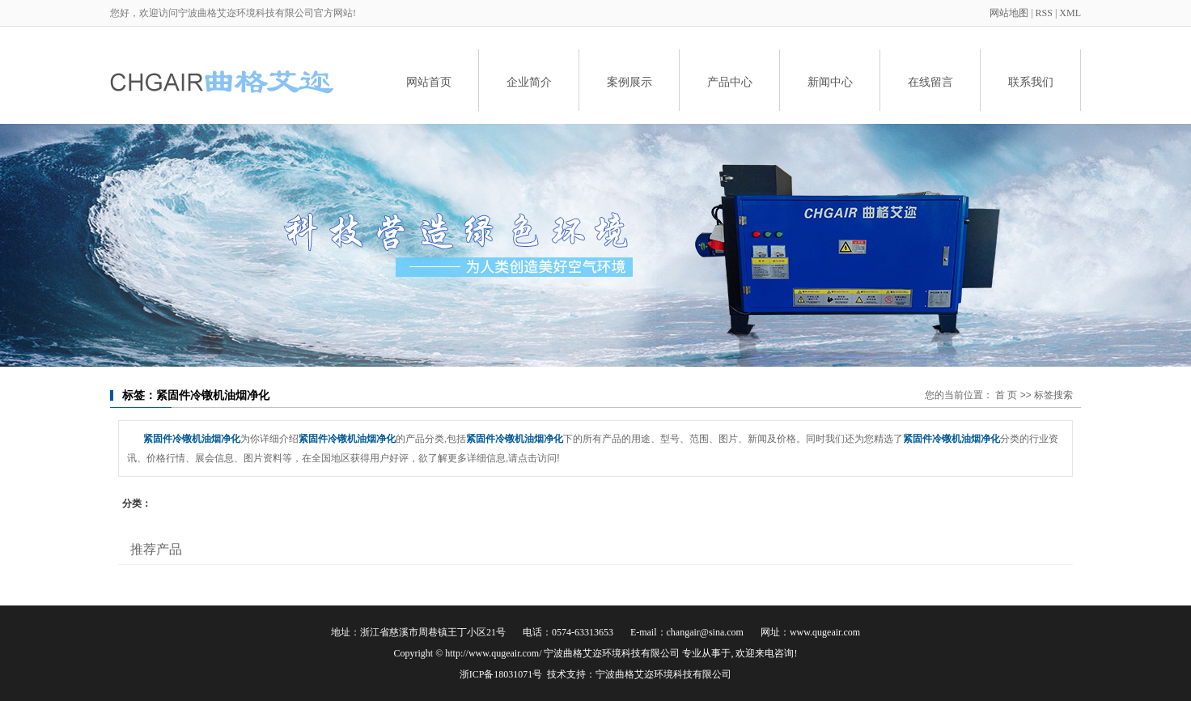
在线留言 (930, 81)
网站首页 (428, 81)
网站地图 (1010, 13)
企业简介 (529, 81)
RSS (1044, 13)
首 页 (1006, 395)
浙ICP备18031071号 (501, 674)
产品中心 (729, 81)
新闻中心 (830, 81)
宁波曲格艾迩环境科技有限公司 (663, 674)
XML (1070, 13)
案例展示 (629, 81)
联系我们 (1030, 81)
